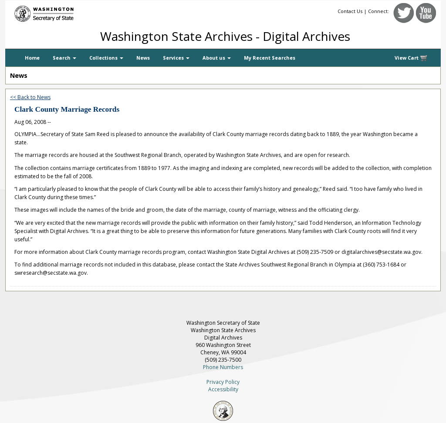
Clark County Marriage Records (66, 109)
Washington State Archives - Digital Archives (225, 36)
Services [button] (176, 57)
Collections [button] (106, 57)
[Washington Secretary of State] (88, 11)
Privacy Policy (223, 382)
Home (32, 57)
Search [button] (64, 57)
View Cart (411, 58)
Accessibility (223, 389)
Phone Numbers (223, 367)
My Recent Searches (269, 57)
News (143, 57)
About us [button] (217, 57)
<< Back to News (30, 97)
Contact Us (350, 11)
